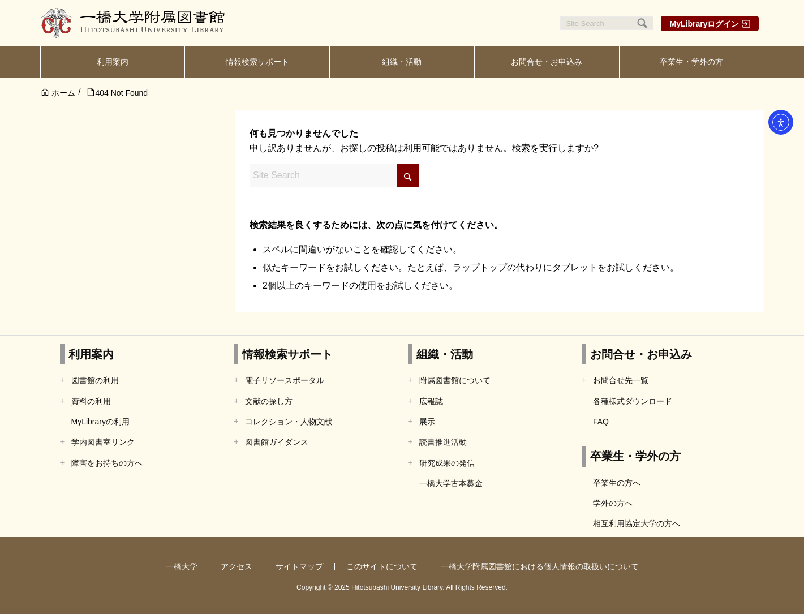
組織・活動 (444, 354)
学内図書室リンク (103, 441)
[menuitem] (113, 62)
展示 (427, 421)
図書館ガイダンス (276, 441)
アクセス (236, 566)
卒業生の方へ (616, 482)
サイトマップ (299, 566)
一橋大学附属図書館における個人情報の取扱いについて (540, 566)
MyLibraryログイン (704, 23)
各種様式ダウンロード (632, 401)
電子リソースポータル (284, 380)
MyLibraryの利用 (100, 421)
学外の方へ (613, 503)
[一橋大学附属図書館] (133, 23)
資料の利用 (91, 401)
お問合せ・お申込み (641, 354)
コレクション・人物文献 (288, 421)
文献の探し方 (269, 401)
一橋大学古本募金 (451, 483)
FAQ (601, 421)
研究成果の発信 (447, 462)
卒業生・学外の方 (635, 456)
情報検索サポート (287, 354)
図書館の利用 (95, 380)
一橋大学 (181, 566)
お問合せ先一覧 (620, 380)
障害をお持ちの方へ (107, 462)
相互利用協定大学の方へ (636, 523)
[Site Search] (606, 23)
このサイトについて (382, 566)
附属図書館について (455, 380)
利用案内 (91, 354)
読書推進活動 (443, 441)
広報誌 (431, 401)
